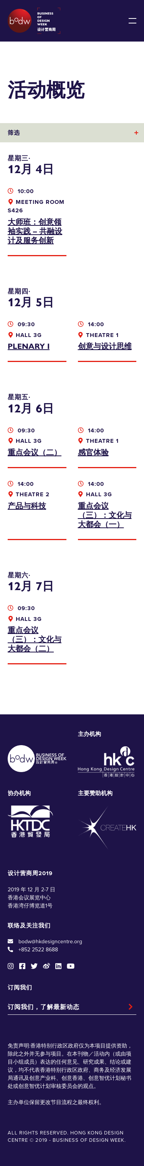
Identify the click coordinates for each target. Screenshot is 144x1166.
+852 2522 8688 (38, 949)
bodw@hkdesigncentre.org (50, 941)
